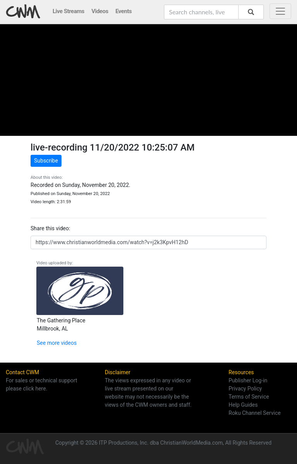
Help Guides (243, 405)
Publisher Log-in (248, 380)
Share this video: (50, 228)
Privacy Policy (245, 388)
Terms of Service (249, 397)
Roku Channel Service (255, 413)
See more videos (57, 343)
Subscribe (46, 161)
